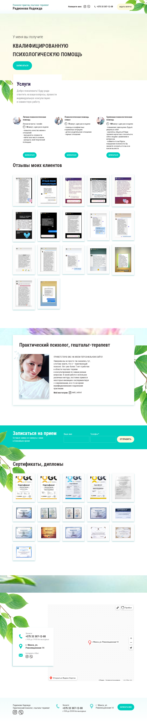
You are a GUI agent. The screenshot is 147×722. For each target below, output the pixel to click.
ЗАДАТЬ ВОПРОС (125, 7)
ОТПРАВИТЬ (125, 439)
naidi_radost (75, 392)
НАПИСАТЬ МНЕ (126, 707)
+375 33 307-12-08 (103, 6)
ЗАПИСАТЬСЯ (22, 65)
